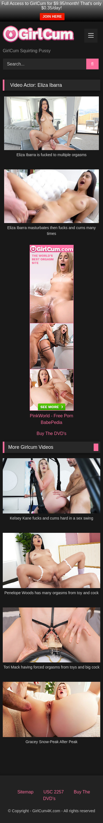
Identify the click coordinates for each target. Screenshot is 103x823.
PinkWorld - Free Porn (51, 415)
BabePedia (51, 422)
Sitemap (25, 792)
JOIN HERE (52, 16)
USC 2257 (53, 792)
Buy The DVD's (51, 433)
